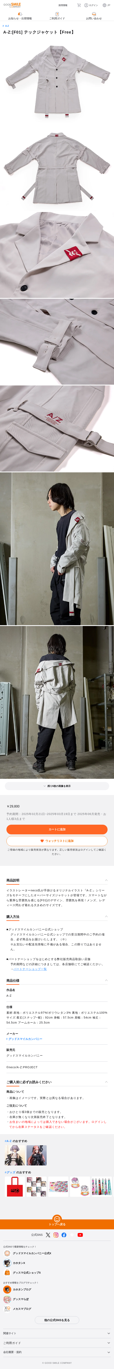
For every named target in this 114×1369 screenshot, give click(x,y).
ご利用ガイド (12, 1343)
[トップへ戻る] (57, 1219)
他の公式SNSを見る (57, 1320)
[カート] (79, 5)
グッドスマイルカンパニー (25, 1039)
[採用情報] (60, 5)
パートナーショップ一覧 (30, 969)
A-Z (7, 26)
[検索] (72, 5)
